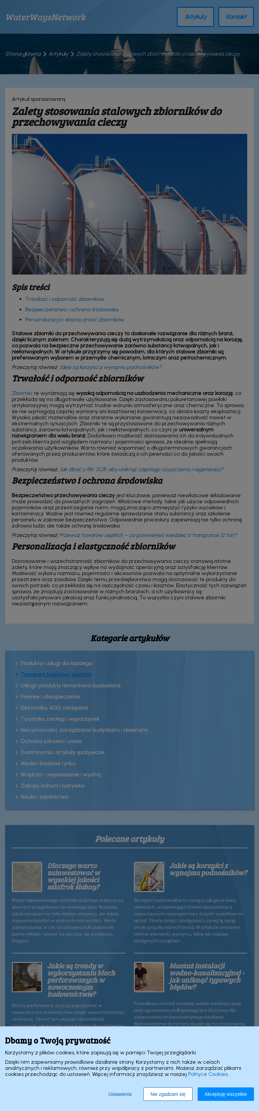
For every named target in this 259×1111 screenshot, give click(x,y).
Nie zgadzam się (167, 1094)
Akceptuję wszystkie (226, 1094)
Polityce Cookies (208, 1074)
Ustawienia (120, 1094)
